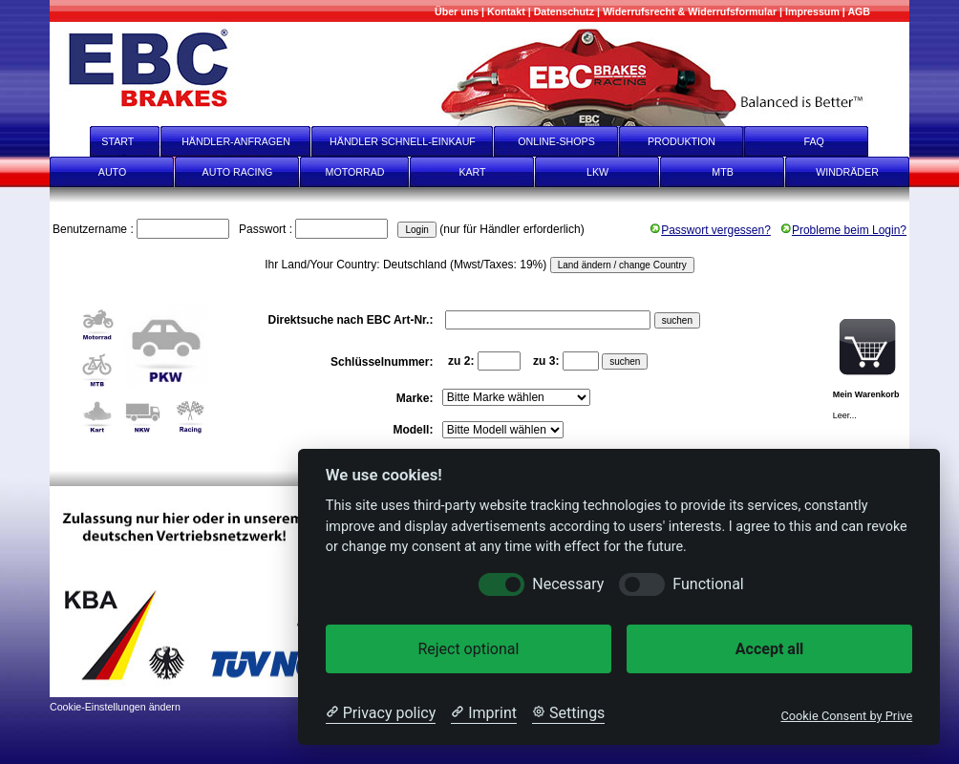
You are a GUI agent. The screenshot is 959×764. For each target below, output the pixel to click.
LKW (597, 172)
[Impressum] (812, 11)
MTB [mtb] (723, 172)
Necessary (568, 584)
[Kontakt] (506, 11)
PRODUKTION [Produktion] (681, 141)
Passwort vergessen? (710, 230)
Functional (707, 584)
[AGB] (858, 11)
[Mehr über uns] (457, 11)
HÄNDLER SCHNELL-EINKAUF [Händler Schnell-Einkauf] (403, 141)
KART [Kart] (471, 172)
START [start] (105, 141)
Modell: (414, 429)
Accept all (769, 649)
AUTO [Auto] (112, 172)
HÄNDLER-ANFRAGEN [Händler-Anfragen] (235, 141)
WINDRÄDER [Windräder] (847, 172)
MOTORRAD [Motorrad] (355, 172)
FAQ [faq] (827, 141)
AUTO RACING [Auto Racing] (237, 172)
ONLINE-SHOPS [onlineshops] (556, 141)
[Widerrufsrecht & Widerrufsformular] (690, 11)
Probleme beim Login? (843, 230)
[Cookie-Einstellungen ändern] (115, 705)
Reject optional (468, 649)
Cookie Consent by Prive (846, 716)
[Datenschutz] (564, 11)
